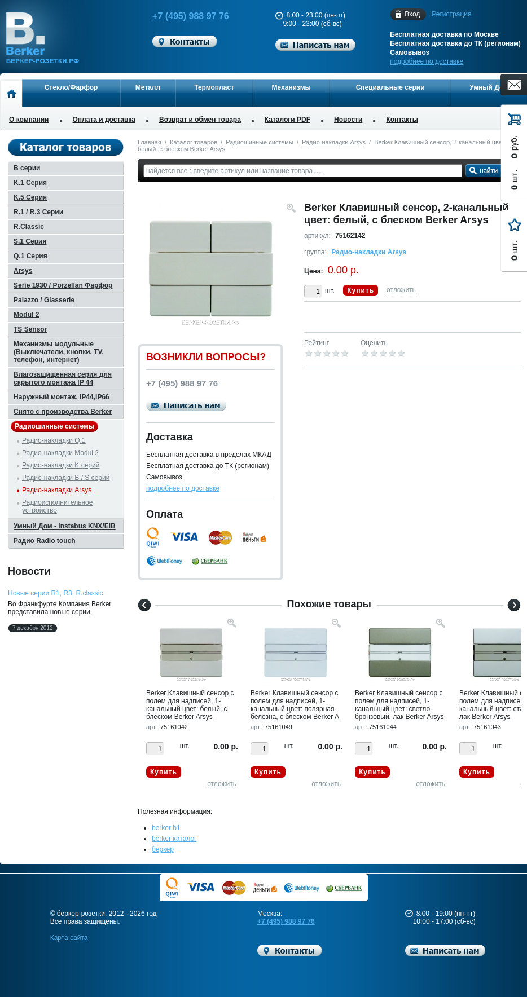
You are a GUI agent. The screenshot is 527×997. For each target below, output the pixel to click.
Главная (149, 142)
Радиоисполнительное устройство (57, 506)
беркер (163, 849)
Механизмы (291, 87)
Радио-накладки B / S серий (65, 478)
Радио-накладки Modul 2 (60, 453)
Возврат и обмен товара (200, 119)
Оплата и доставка (104, 119)
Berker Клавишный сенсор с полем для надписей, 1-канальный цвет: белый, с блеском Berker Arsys (190, 705)
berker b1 (166, 828)
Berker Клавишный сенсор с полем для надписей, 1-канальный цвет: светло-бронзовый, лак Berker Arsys (399, 705)
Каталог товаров (193, 142)
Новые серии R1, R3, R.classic (55, 593)
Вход (412, 14)
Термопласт (214, 87)
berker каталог (174, 838)
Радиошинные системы (259, 142)
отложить (401, 290)
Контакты (402, 119)
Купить (360, 290)
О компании (29, 119)
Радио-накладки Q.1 (54, 440)
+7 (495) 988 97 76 (186, 16)
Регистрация (451, 14)
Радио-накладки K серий (60, 465)
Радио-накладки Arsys (334, 142)
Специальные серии (390, 87)
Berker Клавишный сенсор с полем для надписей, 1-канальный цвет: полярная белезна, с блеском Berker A (295, 705)
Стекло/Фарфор (71, 87)
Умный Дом (488, 87)
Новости (348, 119)
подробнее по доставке (426, 61)
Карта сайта (69, 938)
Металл (147, 87)
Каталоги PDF (287, 119)
